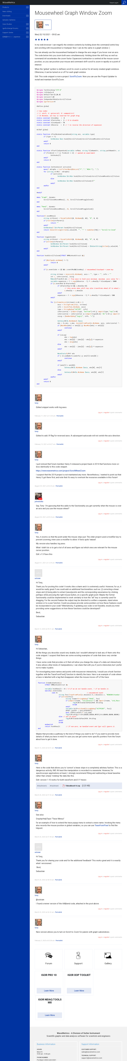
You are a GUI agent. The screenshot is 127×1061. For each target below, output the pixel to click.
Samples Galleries (8, 20)
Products (5, 7)
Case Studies (7, 24)
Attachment (54, 786)
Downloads (6, 16)
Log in (100, 412)
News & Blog (7, 11)
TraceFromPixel (101, 825)
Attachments (42, 786)
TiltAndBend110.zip (72, 786)
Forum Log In (114, 3)
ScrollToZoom (76, 76)
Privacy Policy (78, 1050)
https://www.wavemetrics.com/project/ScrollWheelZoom (60, 471)
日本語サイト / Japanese (11, 37)
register (106, 412)
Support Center (7, 32)
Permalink (60, 416)
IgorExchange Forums (10, 28)
